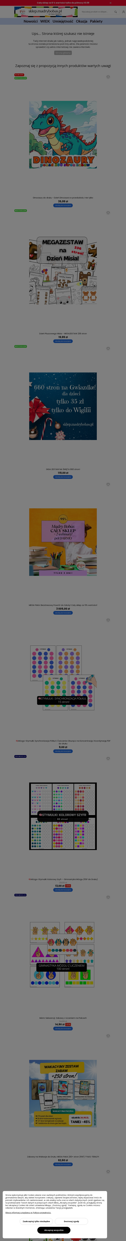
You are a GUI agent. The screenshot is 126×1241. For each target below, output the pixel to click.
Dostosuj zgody (71, 1221)
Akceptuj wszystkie (54, 1230)
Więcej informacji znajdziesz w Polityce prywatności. (28, 1212)
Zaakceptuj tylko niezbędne (36, 1221)
